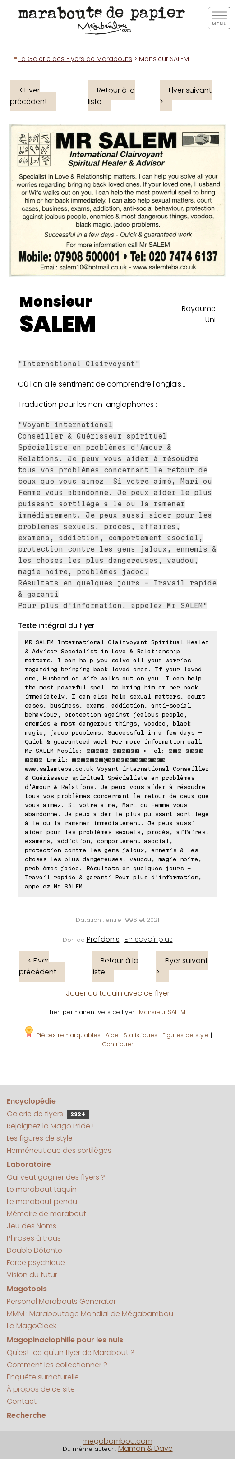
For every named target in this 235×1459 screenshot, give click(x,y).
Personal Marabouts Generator (61, 1301)
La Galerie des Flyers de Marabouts (75, 58)
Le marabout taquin (42, 1189)
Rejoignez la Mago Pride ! (50, 1126)
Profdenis (103, 939)
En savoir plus (148, 939)
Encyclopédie (31, 1101)
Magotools (27, 1289)
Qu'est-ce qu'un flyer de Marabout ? (70, 1352)
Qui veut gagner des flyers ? (56, 1177)
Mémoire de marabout (46, 1214)
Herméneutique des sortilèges (59, 1150)
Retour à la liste (111, 96)
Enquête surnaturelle (43, 1377)
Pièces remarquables (62, 1035)
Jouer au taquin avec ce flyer (118, 993)
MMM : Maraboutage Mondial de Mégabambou (90, 1313)
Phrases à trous (34, 1238)
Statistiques (140, 1035)
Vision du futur (32, 1275)
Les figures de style (40, 1138)
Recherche (26, 1415)
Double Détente (34, 1250)
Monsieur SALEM (162, 1012)
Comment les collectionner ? (57, 1365)
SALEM (57, 324)
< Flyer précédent (28, 96)
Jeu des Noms (31, 1226)
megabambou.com (117, 1441)
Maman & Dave (145, 1448)
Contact (22, 1401)
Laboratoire (29, 1164)
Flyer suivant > (186, 96)
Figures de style (185, 1035)
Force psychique (36, 1262)
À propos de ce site (41, 1389)
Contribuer (118, 1044)
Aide (112, 1035)
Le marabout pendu (42, 1201)
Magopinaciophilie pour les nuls (65, 1340)
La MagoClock (31, 1326)
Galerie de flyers (48, 1114)
